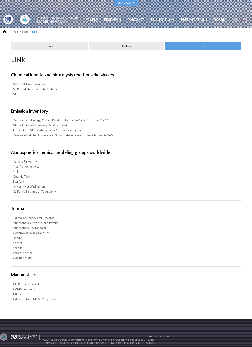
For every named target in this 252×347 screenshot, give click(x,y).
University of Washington (29, 187)
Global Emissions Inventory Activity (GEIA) (40, 126)
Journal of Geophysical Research (33, 218)
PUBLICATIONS (162, 19)
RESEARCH (112, 19)
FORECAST (135, 19)
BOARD (219, 19)
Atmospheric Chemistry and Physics (35, 223)
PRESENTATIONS (194, 19)
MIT (15, 172)
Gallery (126, 46)
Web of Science (22, 253)
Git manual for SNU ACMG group (34, 299)
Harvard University (25, 162)
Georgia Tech (21, 177)
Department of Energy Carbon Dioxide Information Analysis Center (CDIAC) (61, 121)
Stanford (18, 182)
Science (17, 243)
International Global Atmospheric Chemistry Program (47, 131)
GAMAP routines (24, 289)
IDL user (18, 294)
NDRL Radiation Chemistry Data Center (38, 89)
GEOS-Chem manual (26, 284)
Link (203, 46)
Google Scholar (22, 258)
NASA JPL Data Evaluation (29, 84)
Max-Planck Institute (26, 167)
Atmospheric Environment (29, 228)
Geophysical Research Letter (31, 233)
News (49, 46)
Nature (17, 238)
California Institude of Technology (34, 192)
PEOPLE (92, 19)
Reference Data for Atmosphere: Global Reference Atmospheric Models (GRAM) (63, 136)
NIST (16, 94)
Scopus (17, 248)
